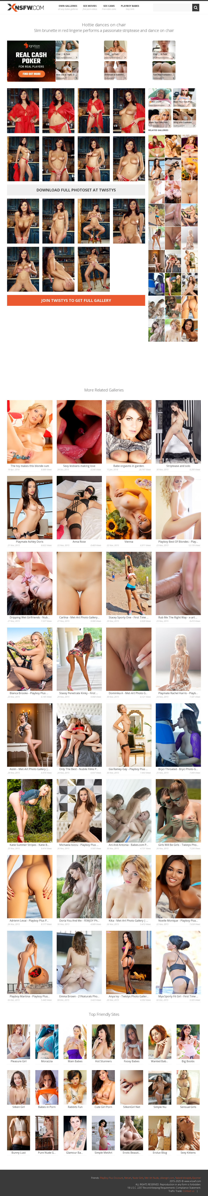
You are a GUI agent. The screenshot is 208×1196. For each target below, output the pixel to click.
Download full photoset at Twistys (76, 190)
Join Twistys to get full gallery (76, 300)
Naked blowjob (183, 1177)
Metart (127, 1177)
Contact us (188, 1191)
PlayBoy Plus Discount (111, 1177)
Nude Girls (137, 1177)
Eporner (196, 1177)
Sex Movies (90, 7)
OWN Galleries (68, 7)
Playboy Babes (130, 7)
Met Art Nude (152, 1177)
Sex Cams (109, 7)
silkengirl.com (167, 1177)
